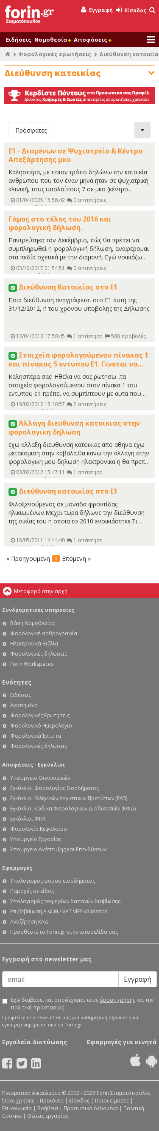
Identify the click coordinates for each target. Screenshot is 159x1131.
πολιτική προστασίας (37, 1007)
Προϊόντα (52, 1100)
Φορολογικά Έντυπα (35, 735)
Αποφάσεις (92, 39)
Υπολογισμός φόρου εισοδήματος (52, 880)
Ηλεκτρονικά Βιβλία (34, 643)
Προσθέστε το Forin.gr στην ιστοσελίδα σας (64, 931)
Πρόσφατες (31, 130)
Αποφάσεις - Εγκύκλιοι (33, 764)
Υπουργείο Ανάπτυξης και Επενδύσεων (58, 849)
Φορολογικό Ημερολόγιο (41, 725)
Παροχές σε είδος (32, 891)
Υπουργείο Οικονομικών (40, 777)
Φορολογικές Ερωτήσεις (40, 715)
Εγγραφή (97, 10)
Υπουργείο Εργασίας (35, 839)
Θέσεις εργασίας (47, 1116)
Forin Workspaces (31, 664)
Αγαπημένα (24, 705)
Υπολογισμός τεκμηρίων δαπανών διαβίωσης (65, 901)
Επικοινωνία (17, 1108)
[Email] (60, 979)
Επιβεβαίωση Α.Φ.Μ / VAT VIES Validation (59, 911)
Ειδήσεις (18, 39)
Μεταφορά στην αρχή (40, 591)
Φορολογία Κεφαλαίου (38, 829)
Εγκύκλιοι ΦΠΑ (28, 818)
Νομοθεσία (52, 39)
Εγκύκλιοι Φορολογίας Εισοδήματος (54, 788)
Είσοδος (131, 10)
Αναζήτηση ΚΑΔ (29, 921)
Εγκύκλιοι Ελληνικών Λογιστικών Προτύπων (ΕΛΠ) (68, 798)
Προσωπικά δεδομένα (91, 1108)
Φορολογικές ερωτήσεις (54, 54)
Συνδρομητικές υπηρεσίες (38, 610)
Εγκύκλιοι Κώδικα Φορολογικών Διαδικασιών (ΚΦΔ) (73, 808)
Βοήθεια (47, 1108)
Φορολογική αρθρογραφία (43, 633)
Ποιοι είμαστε (112, 1100)
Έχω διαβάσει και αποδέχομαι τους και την (82, 1003)
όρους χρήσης (117, 999)
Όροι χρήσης (18, 1100)
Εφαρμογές (17, 868)
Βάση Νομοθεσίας (32, 623)
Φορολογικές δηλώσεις (38, 653)
